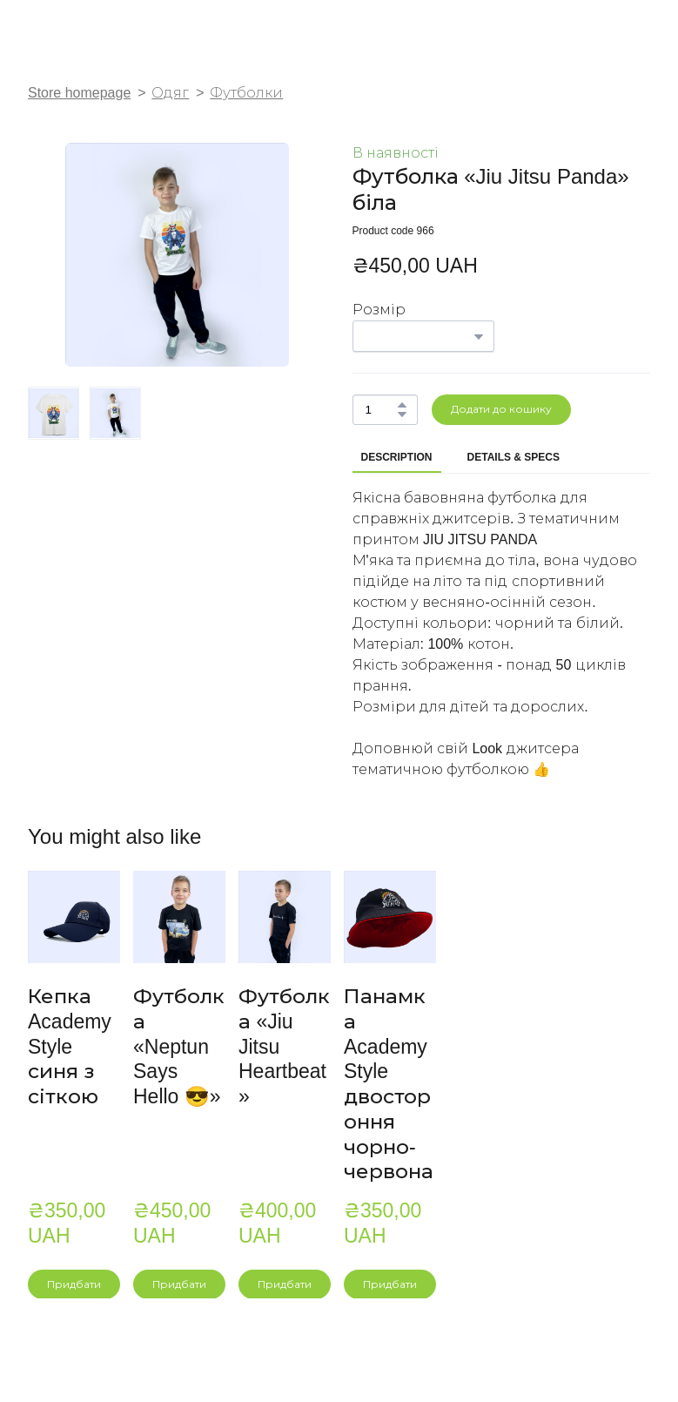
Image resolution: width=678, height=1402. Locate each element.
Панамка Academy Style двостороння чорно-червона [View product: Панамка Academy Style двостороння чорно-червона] (388, 1084)
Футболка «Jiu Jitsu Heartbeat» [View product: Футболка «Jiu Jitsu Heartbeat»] (284, 1046)
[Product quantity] (381, 409)
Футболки (246, 92)
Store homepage (79, 92)
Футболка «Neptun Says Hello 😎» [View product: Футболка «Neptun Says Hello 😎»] (179, 1046)
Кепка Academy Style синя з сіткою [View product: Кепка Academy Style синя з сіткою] (69, 1046)
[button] (402, 405)
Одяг (170, 92)
